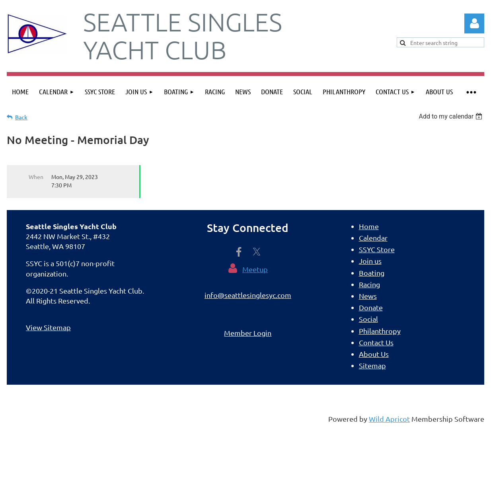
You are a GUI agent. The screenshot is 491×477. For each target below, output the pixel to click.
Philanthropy (380, 331)
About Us (374, 354)
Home (369, 226)
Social (368, 319)
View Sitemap (48, 327)
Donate (371, 307)
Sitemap (372, 365)
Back (21, 117)
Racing (369, 284)
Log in (474, 23)
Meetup (255, 269)
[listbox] (451, 116)
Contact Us (376, 342)
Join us (370, 261)
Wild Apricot (389, 419)
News (368, 296)
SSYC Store (377, 249)
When (36, 176)
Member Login (247, 333)
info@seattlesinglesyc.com (248, 295)
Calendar (373, 238)
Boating (371, 273)
